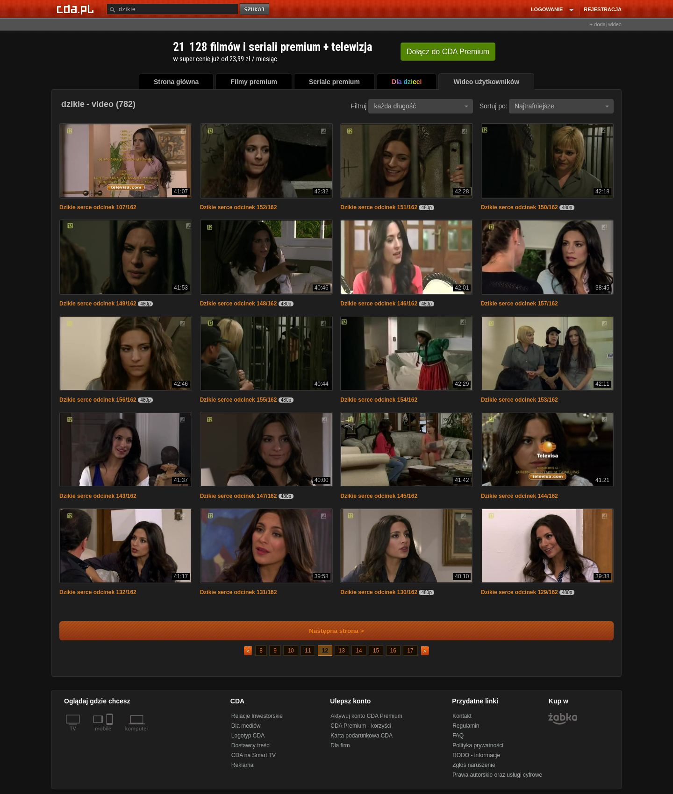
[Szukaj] (172, 9)
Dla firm (340, 745)
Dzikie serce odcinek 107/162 (97, 207)
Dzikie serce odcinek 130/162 (378, 592)
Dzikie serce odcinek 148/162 (238, 303)
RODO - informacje (476, 755)
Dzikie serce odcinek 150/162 (519, 207)
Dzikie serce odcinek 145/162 (378, 496)
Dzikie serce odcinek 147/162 (238, 496)
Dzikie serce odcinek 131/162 (238, 592)
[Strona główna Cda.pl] (76, 9)
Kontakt (462, 716)
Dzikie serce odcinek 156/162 (97, 400)
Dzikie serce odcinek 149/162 (97, 303)
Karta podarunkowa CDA (361, 735)
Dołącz (448, 52)
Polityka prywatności (477, 745)
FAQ (458, 735)
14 (359, 650)
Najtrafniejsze (562, 106)
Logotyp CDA (248, 735)
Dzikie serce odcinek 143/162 (97, 496)
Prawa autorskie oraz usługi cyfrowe (497, 775)
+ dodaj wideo (606, 24)
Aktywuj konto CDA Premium (366, 716)
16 (393, 650)
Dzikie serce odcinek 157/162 (519, 303)
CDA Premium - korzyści (360, 726)
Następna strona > (330, 630)
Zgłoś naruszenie (473, 765)
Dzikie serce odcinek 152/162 (238, 207)
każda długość (421, 106)
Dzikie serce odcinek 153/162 (519, 400)
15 (376, 650)
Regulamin (465, 726)
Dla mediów (246, 726)
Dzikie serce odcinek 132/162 (97, 592)
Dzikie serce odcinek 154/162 (378, 400)
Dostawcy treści (251, 745)
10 (290, 650)
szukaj (255, 9)
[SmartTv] (110, 734)
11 (308, 650)
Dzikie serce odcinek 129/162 (519, 592)
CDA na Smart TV (253, 755)
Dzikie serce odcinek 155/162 (238, 400)
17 (410, 650)
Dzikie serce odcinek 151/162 (378, 207)
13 (342, 650)
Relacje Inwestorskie (257, 716)
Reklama (242, 765)
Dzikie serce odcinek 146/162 (378, 303)
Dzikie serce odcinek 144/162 (519, 496)
